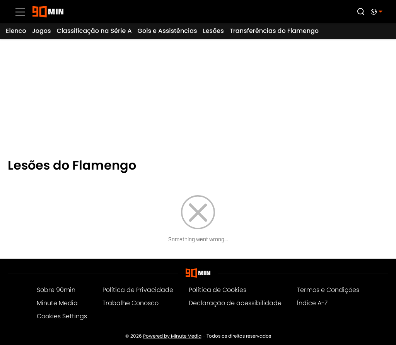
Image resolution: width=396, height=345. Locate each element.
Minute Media (57, 303)
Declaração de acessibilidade (235, 303)
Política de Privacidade (137, 289)
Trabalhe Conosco (130, 303)
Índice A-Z (312, 303)
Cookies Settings (62, 316)
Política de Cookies (217, 289)
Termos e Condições (328, 289)
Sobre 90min (56, 289)
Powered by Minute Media (172, 336)
